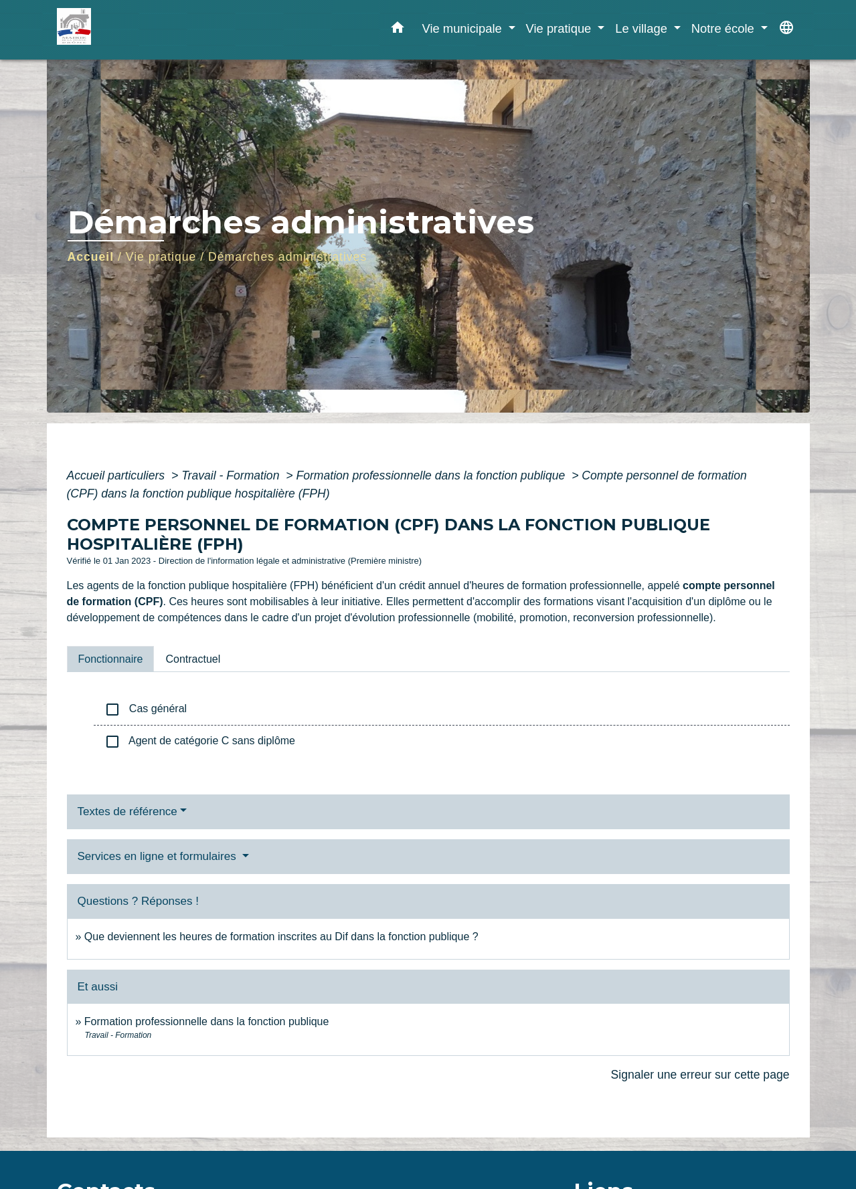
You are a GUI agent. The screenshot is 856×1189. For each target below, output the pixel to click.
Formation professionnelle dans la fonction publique (432, 475)
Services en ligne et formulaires (159, 856)
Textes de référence (127, 811)
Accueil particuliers (118, 475)
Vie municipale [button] (463, 28)
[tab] (111, 658)
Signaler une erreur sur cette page (700, 1074)
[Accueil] (140, 30)
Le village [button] (643, 28)
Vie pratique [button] (560, 28)
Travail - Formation (231, 475)
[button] (397, 30)
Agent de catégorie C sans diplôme (200, 742)
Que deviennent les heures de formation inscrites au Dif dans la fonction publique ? (281, 936)
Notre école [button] (724, 28)
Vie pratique (161, 256)
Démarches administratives (287, 256)
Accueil (91, 256)
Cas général (145, 709)
